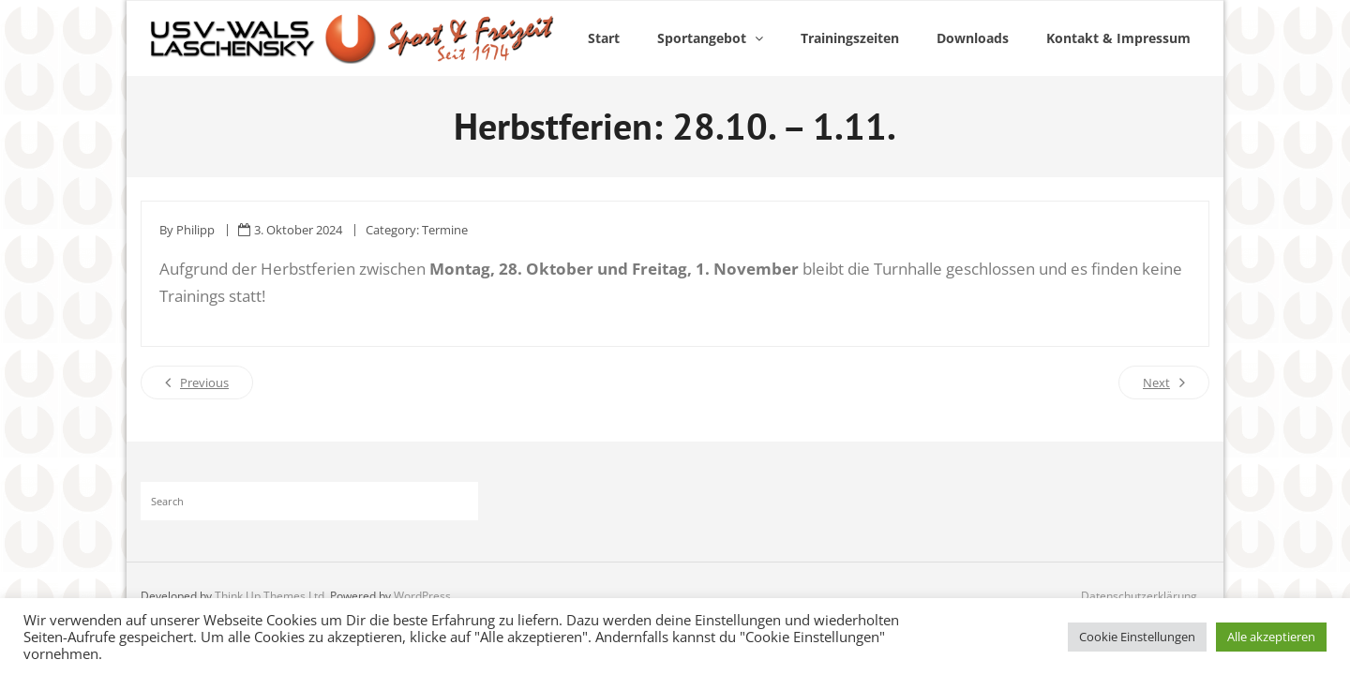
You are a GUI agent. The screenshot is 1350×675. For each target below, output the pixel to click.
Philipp (195, 229)
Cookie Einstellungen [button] (1137, 636)
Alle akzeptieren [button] (1271, 636)
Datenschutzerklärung (1139, 596)
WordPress (422, 596)
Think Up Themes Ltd (269, 596)
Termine (445, 229)
